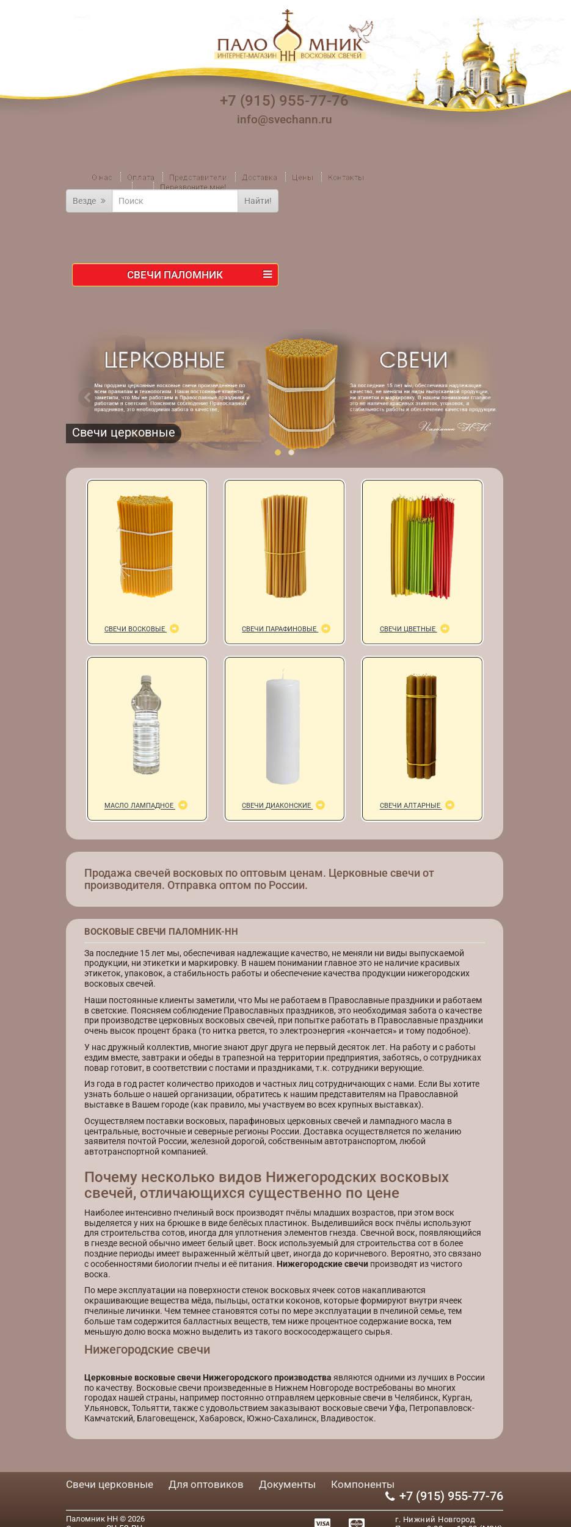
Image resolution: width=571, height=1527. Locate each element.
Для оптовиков (206, 1484)
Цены (302, 177)
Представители (198, 177)
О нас (102, 177)
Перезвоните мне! (193, 187)
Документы (287, 1484)
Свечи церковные (109, 1484)
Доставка (259, 177)
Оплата (141, 177)
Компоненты (363, 1484)
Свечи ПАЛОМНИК (199, 275)
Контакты (346, 177)
